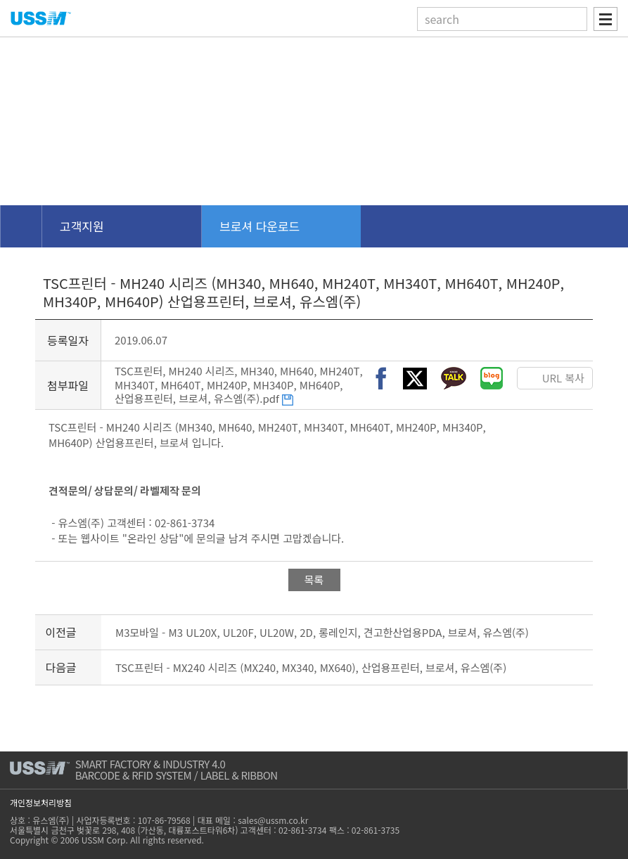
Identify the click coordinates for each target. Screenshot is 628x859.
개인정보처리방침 (41, 802)
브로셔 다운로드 (259, 226)
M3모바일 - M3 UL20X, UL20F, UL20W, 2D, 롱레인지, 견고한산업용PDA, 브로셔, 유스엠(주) (322, 632)
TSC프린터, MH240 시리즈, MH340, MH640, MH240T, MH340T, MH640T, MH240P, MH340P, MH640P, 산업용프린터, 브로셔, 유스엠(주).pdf (239, 384)
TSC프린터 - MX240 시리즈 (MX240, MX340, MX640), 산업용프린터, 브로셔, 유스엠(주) (310, 667)
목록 (314, 579)
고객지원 (82, 226)
